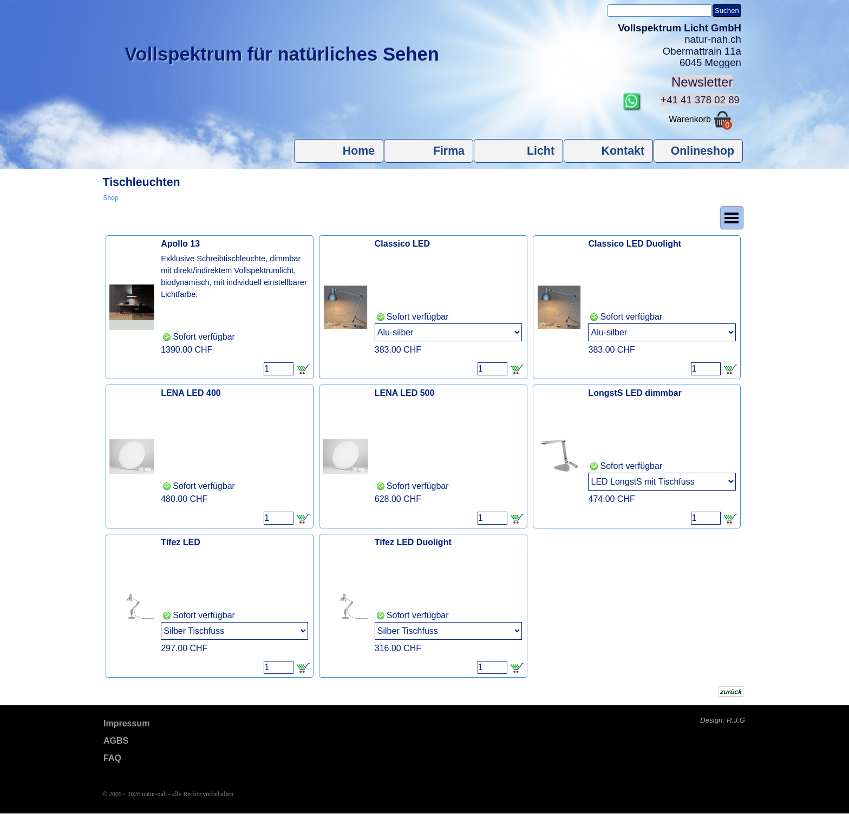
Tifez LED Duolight (413, 542)
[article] (210, 307)
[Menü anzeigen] (731, 217)
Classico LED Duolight (634, 243)
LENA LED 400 (191, 393)
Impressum (126, 723)
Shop (111, 198)
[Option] (448, 332)
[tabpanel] (673, 45)
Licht (540, 150)
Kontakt (623, 150)
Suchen (727, 10)
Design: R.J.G (722, 720)
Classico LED (402, 243)
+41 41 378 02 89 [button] (700, 99)
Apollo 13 (180, 243)
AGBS (115, 740)
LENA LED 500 (405, 393)
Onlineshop (702, 150)
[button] (632, 97)
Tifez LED (180, 542)
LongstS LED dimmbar (634, 393)
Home (359, 150)
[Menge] (278, 368)
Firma (449, 150)
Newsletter (702, 82)
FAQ (112, 758)
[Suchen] (659, 10)
